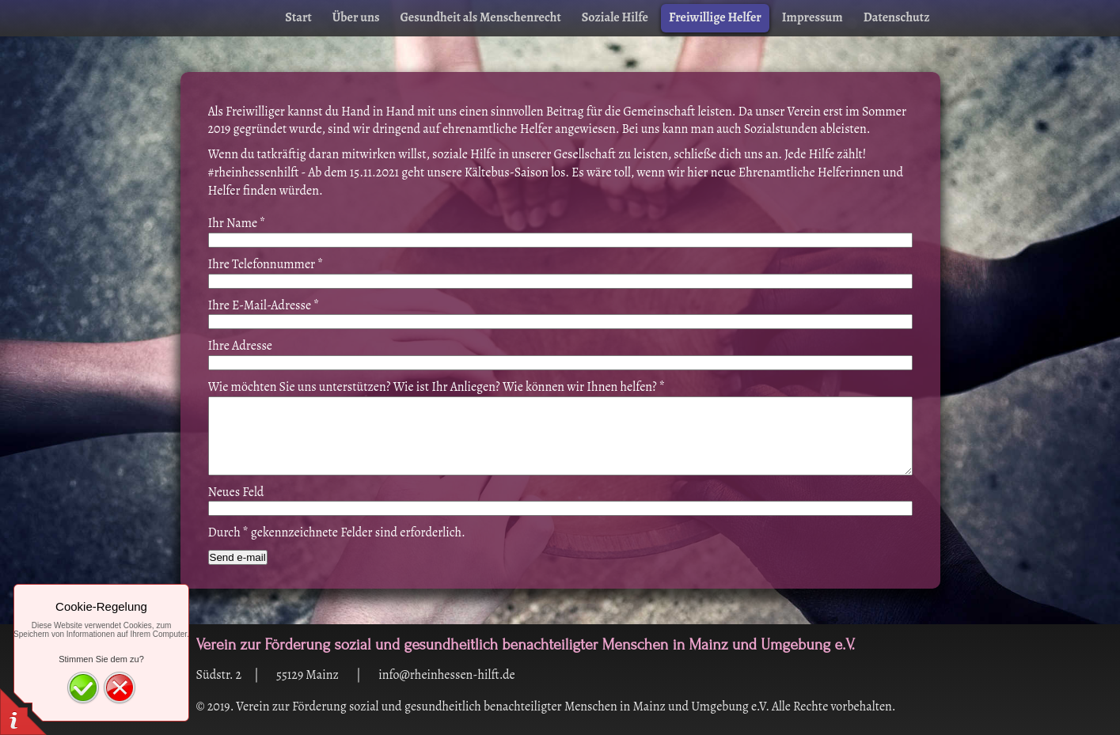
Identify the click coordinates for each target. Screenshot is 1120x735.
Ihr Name (237, 223)
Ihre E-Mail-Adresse (264, 305)
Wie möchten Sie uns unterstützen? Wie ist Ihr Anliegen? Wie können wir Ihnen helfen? (437, 387)
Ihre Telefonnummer (266, 264)
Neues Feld (236, 492)
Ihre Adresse (240, 345)
